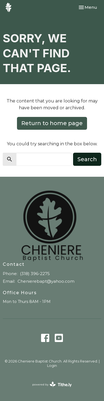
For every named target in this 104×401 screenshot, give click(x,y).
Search (87, 159)
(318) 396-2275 (35, 273)
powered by (52, 384)
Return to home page (52, 123)
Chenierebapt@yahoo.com (46, 281)
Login (52, 366)
